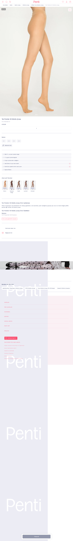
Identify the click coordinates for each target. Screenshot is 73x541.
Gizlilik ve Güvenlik (9, 350)
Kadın (11, 5)
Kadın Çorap (17, 5)
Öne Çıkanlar (8, 307)
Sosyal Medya (8, 321)
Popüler (6, 302)
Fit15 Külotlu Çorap (30, 288)
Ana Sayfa (5, 5)
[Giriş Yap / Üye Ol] (67, 2)
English (6, 330)
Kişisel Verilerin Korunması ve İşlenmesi (14, 345)
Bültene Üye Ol (12, 338)
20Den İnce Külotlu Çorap (37, 5)
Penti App (7, 325)
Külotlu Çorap (26, 5)
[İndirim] (10, 2)
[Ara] (6, 2)
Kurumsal (7, 311)
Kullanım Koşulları (8, 353)
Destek (6, 316)
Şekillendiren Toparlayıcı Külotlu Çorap (13, 288)
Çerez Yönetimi (8, 356)
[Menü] (3, 2)
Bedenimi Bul (7, 145)
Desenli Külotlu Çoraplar (63, 288)
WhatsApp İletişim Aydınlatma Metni (13, 358)
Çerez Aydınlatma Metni (10, 348)
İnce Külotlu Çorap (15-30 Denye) (46, 288)
